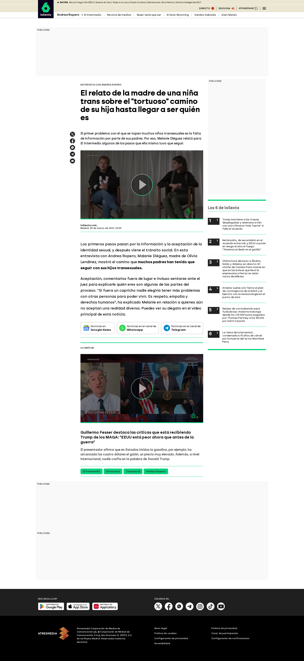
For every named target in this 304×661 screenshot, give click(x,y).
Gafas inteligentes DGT (188, 2)
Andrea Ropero (156, 471)
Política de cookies (165, 633)
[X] (158, 609)
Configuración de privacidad (171, 638)
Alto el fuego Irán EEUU (81, 2)
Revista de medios (119, 14)
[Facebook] (169, 609)
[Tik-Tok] (210, 609)
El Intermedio (92, 14)
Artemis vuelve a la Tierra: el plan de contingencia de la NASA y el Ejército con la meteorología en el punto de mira (243, 292)
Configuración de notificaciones (230, 638)
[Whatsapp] (179, 609)
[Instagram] (200, 609)
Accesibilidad (162, 643)
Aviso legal (160, 628)
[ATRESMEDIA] (55, 636)
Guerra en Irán (103, 2)
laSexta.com (88, 225)
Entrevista (113, 471)
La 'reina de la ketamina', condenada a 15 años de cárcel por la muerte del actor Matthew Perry (243, 337)
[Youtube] (221, 609)
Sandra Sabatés (205, 14)
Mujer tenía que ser (149, 14)
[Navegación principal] (264, 8)
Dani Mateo (229, 14)
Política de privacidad (224, 628)
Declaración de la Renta (161, 2)
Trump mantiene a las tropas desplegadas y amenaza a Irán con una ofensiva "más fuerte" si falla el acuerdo (243, 224)
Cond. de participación (224, 633)
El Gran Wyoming (178, 14)
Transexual (133, 471)
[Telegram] (190, 609)
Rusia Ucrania (138, 2)
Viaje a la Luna (121, 2)
